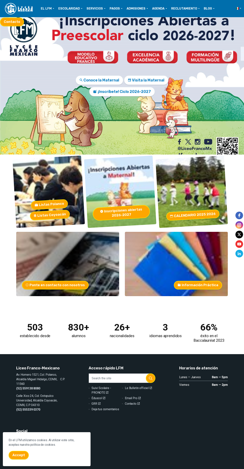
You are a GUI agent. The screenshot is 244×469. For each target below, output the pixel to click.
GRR (96, 403)
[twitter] (239, 234)
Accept (18, 459)
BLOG (208, 8)
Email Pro (133, 398)
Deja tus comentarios (105, 409)
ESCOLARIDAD (69, 8)
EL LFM (46, 8)
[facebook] (239, 215)
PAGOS (115, 8)
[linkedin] (239, 253)
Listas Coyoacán (43, 210)
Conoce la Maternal (99, 80)
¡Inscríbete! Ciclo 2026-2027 (122, 91)
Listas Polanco (37, 202)
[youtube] (239, 244)
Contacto (12, 22)
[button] (150, 378)
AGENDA (158, 8)
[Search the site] (122, 378)
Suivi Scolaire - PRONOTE (101, 390)
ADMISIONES (136, 8)
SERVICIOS (95, 8)
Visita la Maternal (146, 80)
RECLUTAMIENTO (184, 8)
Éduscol (98, 398)
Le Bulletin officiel (138, 388)
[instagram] (239, 225)
